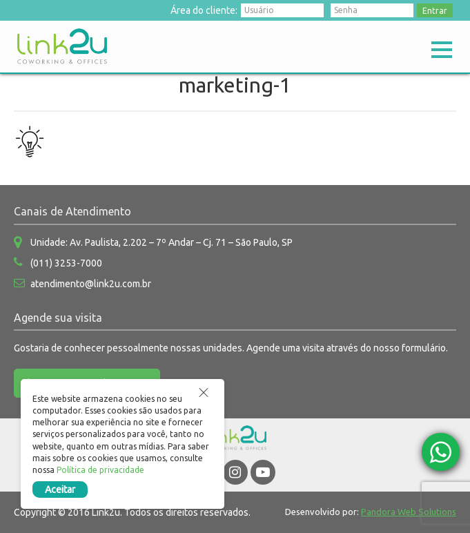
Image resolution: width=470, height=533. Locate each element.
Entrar (434, 10)
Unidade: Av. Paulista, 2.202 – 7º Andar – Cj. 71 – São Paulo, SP (161, 242)
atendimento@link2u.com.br (90, 283)
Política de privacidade (100, 469)
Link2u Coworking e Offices (62, 46)
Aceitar (60, 489)
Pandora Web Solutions (408, 511)
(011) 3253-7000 (66, 263)
